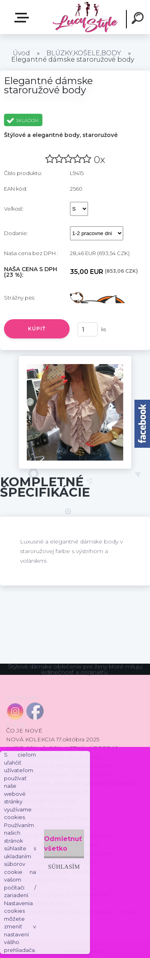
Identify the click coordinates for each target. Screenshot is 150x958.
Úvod (21, 53)
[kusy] (88, 329)
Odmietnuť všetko (63, 843)
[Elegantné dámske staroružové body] (75, 358)
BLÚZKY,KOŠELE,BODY (83, 53)
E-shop (23, 17)
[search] (139, 19)
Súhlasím (64, 866)
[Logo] (85, 17)
